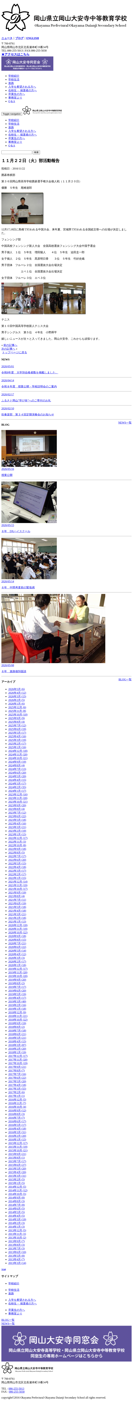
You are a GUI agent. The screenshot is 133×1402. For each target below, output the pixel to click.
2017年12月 (18, 1056)
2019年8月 (16, 983)
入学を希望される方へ (22, 86)
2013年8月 (16, 1244)
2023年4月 (17, 823)
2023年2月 (17, 830)
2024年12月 (18, 750)
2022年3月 (17, 870)
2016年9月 (17, 1110)
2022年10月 (17, 845)
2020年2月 (17, 961)
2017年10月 (18, 1063)
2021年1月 (17, 921)
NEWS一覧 (125, 422)
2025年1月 (17, 747)
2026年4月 (17, 692)
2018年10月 (18, 1019)
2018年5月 (17, 1037)
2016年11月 (17, 1103)
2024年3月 (17, 783)
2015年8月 (16, 1157)
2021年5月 (17, 907)
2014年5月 (16, 1212)
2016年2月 (17, 1135)
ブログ (19, 38)
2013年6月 (17, 1252)
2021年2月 (17, 918)
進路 (11, 83)
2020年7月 (17, 943)
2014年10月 (17, 1194)
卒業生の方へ (16, 94)
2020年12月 (18, 925)
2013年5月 (16, 1255)
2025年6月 (17, 729)
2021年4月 (17, 910)
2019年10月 (18, 976)
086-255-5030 (17, 1391)
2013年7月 (16, 1248)
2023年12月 (18, 794)
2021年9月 (17, 892)
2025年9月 (16, 718)
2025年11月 (17, 710)
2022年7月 (17, 856)
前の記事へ (10, 345)
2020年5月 (17, 950)
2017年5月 (17, 1081)
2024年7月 (17, 769)
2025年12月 (17, 707)
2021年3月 (17, 914)
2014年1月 (16, 1226)
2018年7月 (17, 1030)
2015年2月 (16, 1179)
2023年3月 (17, 827)
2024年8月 (16, 765)
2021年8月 (16, 896)
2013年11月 (17, 1234)
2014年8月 (16, 1201)
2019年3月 (17, 1001)
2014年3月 (17, 1219)
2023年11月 (17, 798)
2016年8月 (16, 1114)
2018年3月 (17, 1045)
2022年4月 (17, 867)
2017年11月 (17, 1059)
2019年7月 (17, 987)
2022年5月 (17, 863)
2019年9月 (17, 979)
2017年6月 (17, 1077)
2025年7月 (17, 725)
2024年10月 (18, 758)
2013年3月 (17, 1263)
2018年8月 (16, 1026)
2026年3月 (17, 696)
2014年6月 (16, 1208)
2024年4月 (17, 779)
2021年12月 (18, 881)
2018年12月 (17, 1012)
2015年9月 (17, 1154)
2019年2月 (17, 1005)
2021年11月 (17, 885)
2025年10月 (18, 714)
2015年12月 (18, 1143)
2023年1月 (17, 834)
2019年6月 (17, 990)
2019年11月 (17, 972)
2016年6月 (17, 1121)
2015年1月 (16, 1183)
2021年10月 (18, 888)
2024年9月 (17, 761)
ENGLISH (32, 38)
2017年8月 (16, 1070)
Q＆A (11, 101)
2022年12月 (18, 838)
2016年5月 (17, 1125)
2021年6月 (17, 903)
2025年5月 (17, 732)
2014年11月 (17, 1190)
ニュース (6, 38)
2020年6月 (17, 947)
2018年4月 (17, 1041)
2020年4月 (17, 954)
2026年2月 (16, 700)
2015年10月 (18, 1150)
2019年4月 (17, 997)
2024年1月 (17, 790)
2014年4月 (16, 1215)
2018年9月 (17, 1023)
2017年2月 (16, 1092)
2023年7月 (17, 812)
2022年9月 (17, 848)
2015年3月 (17, 1175)
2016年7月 (16, 1117)
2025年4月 (17, 736)
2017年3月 (17, 1088)
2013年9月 (16, 1241)
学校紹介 (13, 75)
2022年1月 (17, 878)
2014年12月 (17, 1186)
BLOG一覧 (125, 679)
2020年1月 (17, 965)
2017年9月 (17, 1066)
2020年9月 (17, 936)
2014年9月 (16, 1197)
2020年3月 (16, 957)
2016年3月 (17, 1132)
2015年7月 (17, 1161)
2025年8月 (16, 721)
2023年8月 (16, 809)
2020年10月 (18, 932)
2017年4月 (17, 1085)
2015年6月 (17, 1164)
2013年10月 (17, 1237)
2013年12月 (17, 1230)
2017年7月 (17, 1074)
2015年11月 (17, 1146)
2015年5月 (17, 1168)
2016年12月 (17, 1099)
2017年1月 (16, 1095)
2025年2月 (17, 743)
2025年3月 (17, 740)
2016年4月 (17, 1128)
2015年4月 (17, 1172)
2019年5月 (17, 994)
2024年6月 (17, 772)
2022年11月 (17, 841)
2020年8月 (17, 939)
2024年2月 (17, 787)
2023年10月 (18, 801)
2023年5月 (17, 819)
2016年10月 (17, 1106)
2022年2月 (17, 874)
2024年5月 (17, 776)
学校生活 (13, 79)
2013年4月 (16, 1259)
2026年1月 (16, 703)
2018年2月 (17, 1048)
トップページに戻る (14, 352)
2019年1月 (17, 1008)
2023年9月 (17, 805)
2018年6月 (17, 1034)
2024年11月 (17, 754)
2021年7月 (17, 899)
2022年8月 (16, 852)
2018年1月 (17, 1052)
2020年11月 (17, 928)
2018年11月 (17, 1016)
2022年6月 (17, 859)
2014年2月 (16, 1223)
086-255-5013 (16, 1388)
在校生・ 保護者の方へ (22, 90)
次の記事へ (8, 348)
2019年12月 (18, 968)
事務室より (15, 97)
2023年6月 (17, 816)
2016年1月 (17, 1139)
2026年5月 (16, 689)
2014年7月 (16, 1204)
